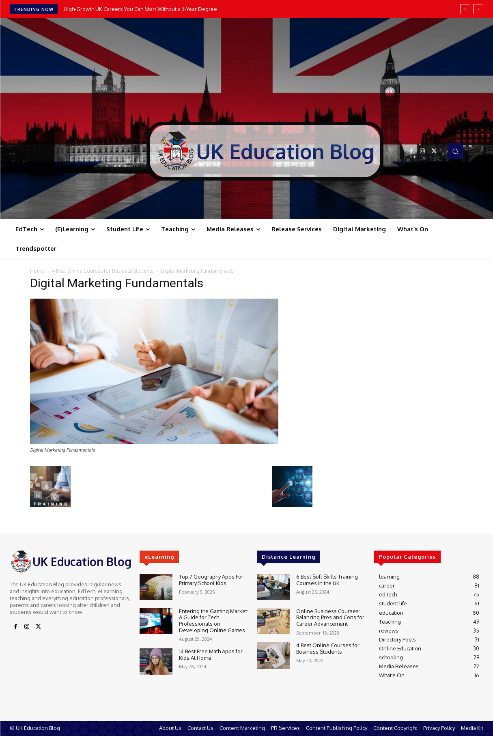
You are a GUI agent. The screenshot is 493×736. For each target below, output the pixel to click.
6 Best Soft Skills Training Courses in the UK (327, 579)
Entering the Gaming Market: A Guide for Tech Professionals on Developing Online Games (213, 620)
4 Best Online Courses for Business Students (102, 270)
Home (37, 270)
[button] (455, 151)
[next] (478, 9)
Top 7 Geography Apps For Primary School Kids (211, 579)
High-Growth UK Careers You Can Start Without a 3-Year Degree (140, 9)
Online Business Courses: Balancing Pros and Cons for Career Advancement (330, 617)
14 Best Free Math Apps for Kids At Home (211, 654)
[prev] (465, 9)
